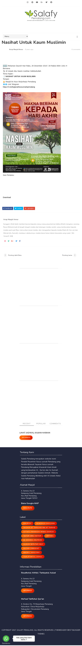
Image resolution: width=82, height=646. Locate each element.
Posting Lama (67, 255)
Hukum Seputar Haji (33, 545)
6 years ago (29, 50)
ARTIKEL (50, 537)
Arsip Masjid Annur (16, 50)
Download (7, 198)
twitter (18, 207)
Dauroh (27, 524)
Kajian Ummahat (31, 549)
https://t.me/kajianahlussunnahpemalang (19, 87)
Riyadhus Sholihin (46, 524)
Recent (27, 424)
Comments (55, 424)
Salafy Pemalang (25, 631)
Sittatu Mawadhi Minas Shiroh (38, 533)
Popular (41, 424)
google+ (29, 207)
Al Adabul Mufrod (32, 541)
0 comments (76, 50)
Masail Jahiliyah (31, 553)
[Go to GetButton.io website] (6, 643)
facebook (8, 207)
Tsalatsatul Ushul (32, 558)
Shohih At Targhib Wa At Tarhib (39, 528)
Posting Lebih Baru (15, 255)
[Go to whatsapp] (6, 638)
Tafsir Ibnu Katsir (32, 537)
